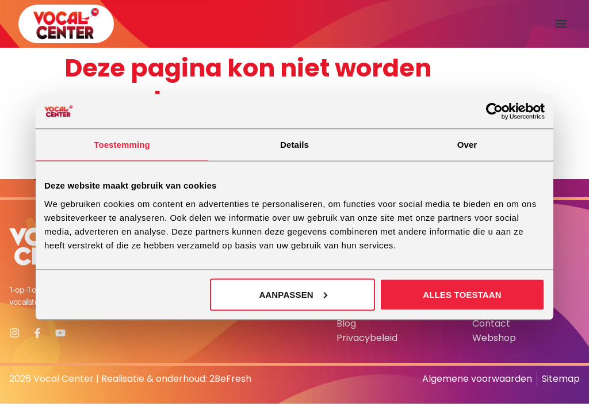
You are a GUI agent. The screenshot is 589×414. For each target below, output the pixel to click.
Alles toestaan (462, 294)
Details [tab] (294, 145)
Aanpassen (293, 294)
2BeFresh (230, 378)
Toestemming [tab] (122, 145)
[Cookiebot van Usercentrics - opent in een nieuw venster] (494, 111)
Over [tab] (467, 145)
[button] (561, 23)
